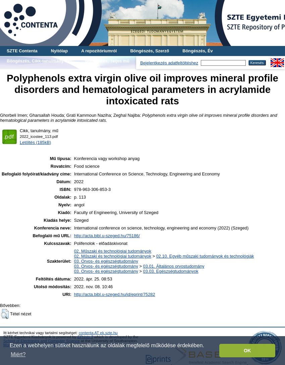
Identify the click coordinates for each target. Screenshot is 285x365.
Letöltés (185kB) (35, 142)
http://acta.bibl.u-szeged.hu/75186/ (107, 235)
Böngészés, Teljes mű (107, 60)
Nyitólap (59, 50)
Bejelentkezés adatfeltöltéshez (169, 62)
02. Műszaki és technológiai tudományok (112, 251)
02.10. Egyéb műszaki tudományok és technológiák (205, 256)
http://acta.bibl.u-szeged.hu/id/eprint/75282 (114, 294)
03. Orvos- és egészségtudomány (106, 261)
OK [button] (247, 350)
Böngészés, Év (197, 50)
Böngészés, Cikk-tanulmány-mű (39, 60)
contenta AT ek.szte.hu (98, 333)
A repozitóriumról (99, 50)
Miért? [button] (18, 354)
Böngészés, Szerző (149, 50)
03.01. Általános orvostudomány (174, 266)
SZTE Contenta (22, 50)
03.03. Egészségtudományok (170, 271)
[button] (5, 314)
